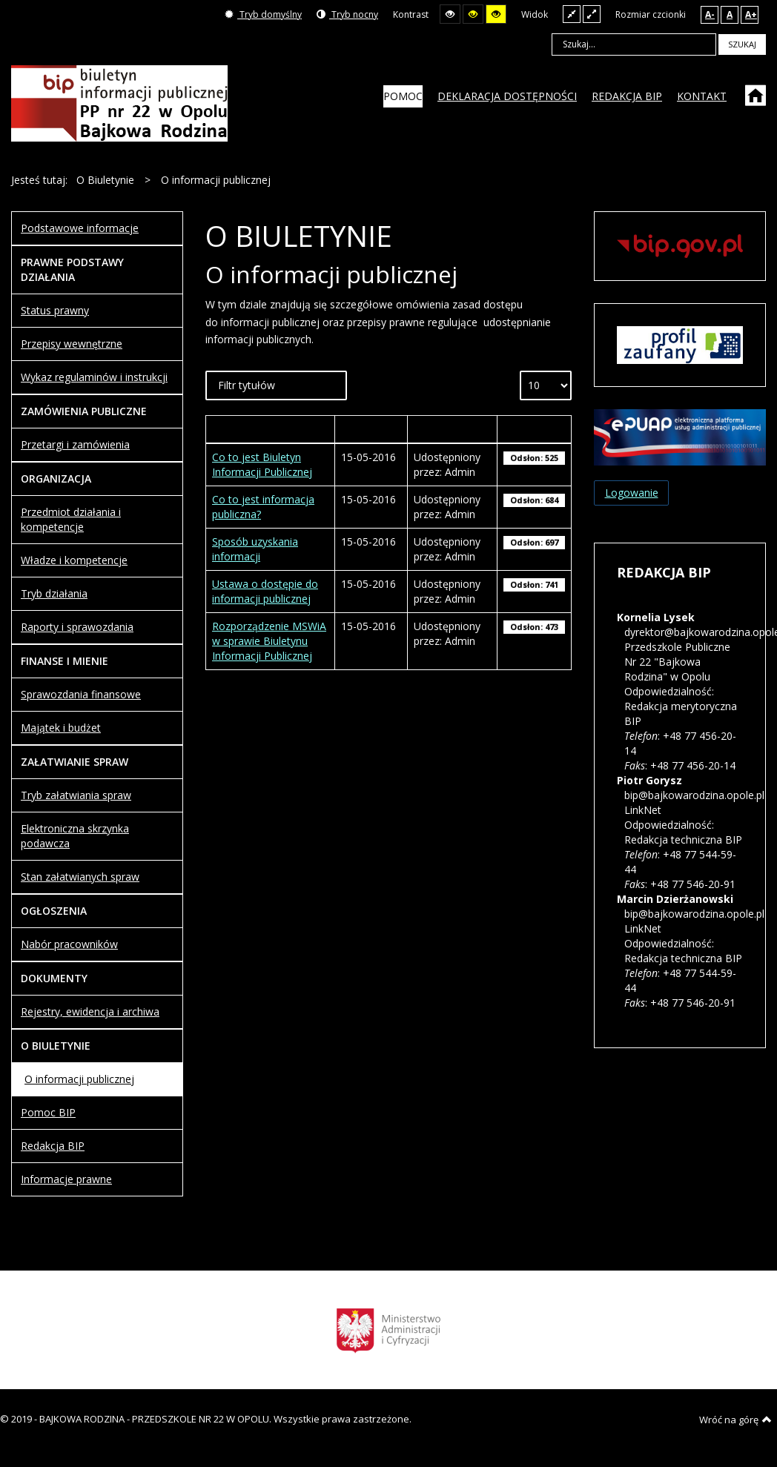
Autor (452, 429)
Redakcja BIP (53, 1146)
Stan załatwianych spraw (80, 877)
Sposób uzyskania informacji (255, 548)
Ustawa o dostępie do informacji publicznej (265, 591)
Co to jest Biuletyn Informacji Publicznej (262, 464)
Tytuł (270, 429)
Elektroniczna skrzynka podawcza (75, 835)
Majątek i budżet (61, 728)
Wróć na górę (735, 1419)
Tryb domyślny (263, 14)
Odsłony (534, 429)
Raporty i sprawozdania (77, 627)
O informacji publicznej (79, 1079)
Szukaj (742, 44)
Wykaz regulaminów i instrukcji (94, 377)
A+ (751, 14)
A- (710, 14)
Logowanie (631, 493)
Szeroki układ (592, 13)
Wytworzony (371, 429)
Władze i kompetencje (74, 560)
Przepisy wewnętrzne (71, 344)
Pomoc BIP (48, 1112)
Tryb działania (54, 593)
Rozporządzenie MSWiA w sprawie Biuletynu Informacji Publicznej (269, 641)
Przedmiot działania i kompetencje (71, 519)
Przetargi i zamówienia (75, 444)
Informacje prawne (66, 1179)
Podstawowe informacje (80, 228)
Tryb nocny (347, 14)
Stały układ (572, 13)
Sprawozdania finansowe (81, 694)
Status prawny (55, 310)
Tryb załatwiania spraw (76, 795)
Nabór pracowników (69, 944)
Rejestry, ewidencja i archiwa (90, 1011)
